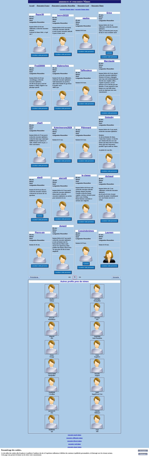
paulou (86, 18)
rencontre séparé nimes (74, 447)
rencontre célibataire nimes (74, 438)
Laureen (109, 232)
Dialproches (63, 66)
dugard (62, 226)
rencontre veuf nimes (74, 444)
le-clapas (86, 175)
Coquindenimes (86, 231)
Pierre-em (40, 232)
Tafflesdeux (86, 70)
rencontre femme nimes (82, 9)
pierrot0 (63, 178)
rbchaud (109, 176)
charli (39, 123)
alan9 (39, 177)
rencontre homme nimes (67, 9)
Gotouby (109, 117)
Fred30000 (40, 66)
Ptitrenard (86, 127)
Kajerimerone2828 (63, 127)
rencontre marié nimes (74, 435)
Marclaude (109, 61)
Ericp (109, 13)
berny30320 (63, 15)
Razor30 (40, 14)
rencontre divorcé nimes (74, 441)
